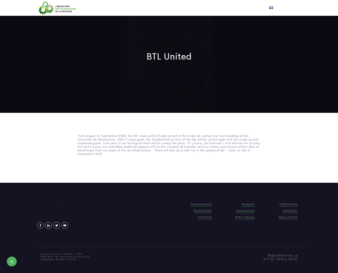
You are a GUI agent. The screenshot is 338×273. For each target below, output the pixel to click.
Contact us (215, 8)
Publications (163, 8)
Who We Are (138, 8)
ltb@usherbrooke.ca (283, 255)
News (182, 8)
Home (118, 8)
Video (196, 8)
